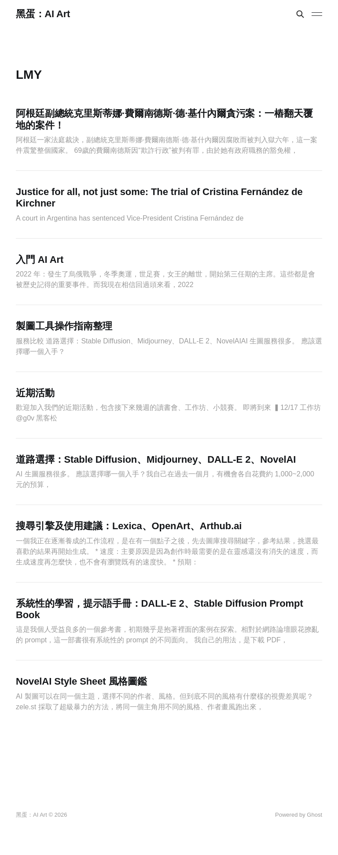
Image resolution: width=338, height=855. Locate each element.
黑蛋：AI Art (43, 14)
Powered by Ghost (298, 814)
